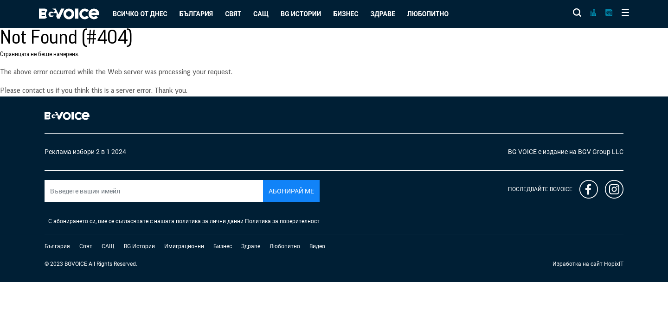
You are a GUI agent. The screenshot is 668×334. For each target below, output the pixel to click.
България (196, 14)
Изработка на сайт (577, 264)
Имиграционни (184, 246)
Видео (317, 246)
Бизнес (345, 14)
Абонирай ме (291, 191)
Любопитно (428, 14)
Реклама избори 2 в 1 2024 (85, 151)
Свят (233, 14)
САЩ (261, 14)
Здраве (383, 14)
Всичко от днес (140, 14)
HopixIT (613, 264)
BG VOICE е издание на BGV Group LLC (565, 151)
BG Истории (301, 14)
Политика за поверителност (282, 221)
